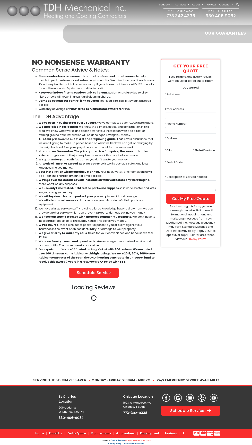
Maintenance (101, 433)
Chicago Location (138, 396)
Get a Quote (77, 433)
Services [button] (181, 4)
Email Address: (174, 109)
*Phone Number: (176, 124)
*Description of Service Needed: (186, 177)
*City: (168, 150)
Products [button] (164, 4)
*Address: (171, 138)
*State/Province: (204, 150)
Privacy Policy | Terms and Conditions (126, 443)
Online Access (118, 440)
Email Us (55, 433)
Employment (150, 433)
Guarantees (125, 433)
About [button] (196, 4)
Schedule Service (94, 272)
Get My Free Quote (190, 198)
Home (39, 433)
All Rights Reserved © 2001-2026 (138, 440)
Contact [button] (225, 4)
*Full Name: (172, 94)
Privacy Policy (196, 239)
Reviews (211, 4)
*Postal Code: (174, 162)
